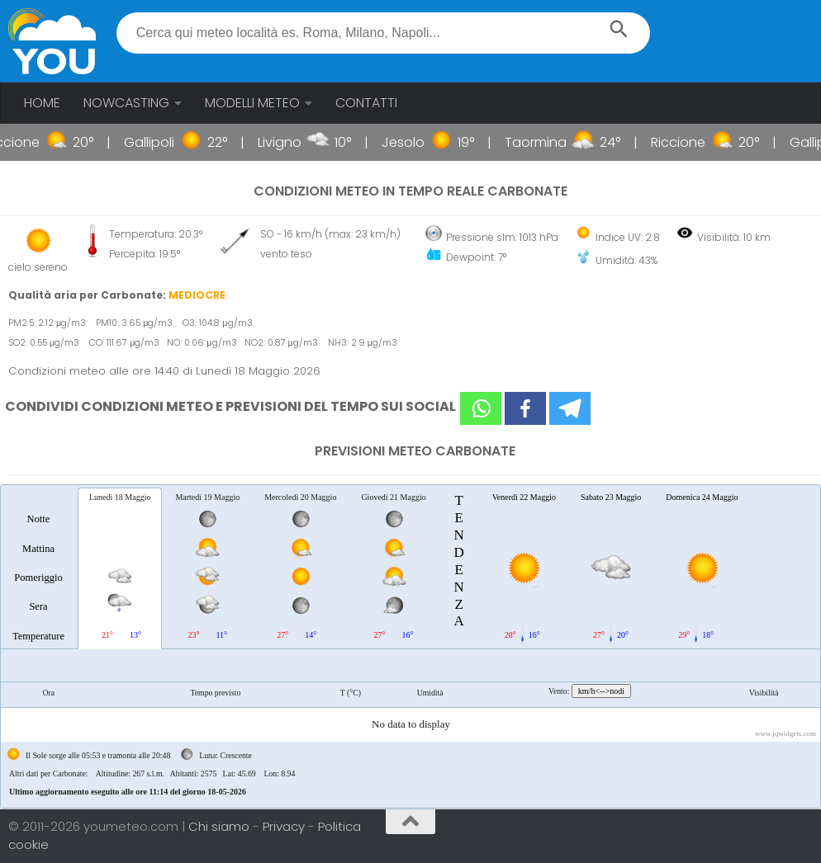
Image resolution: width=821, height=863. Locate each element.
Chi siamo (220, 826)
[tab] (38, 568)
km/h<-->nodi (601, 691)
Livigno (304, 142)
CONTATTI (366, 102)
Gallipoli (174, 142)
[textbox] (383, 33)
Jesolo (427, 142)
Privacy (285, 826)
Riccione (37, 142)
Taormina (560, 142)
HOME (42, 102)
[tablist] (410, 646)
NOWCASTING (126, 102)
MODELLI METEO (252, 102)
